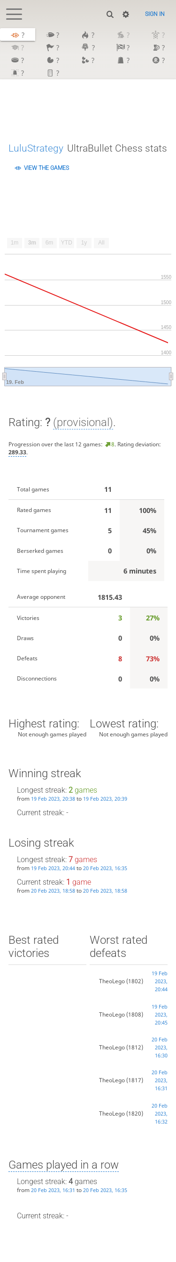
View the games (46, 168)
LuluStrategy (35, 148)
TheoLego (112, 981)
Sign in (155, 14)
